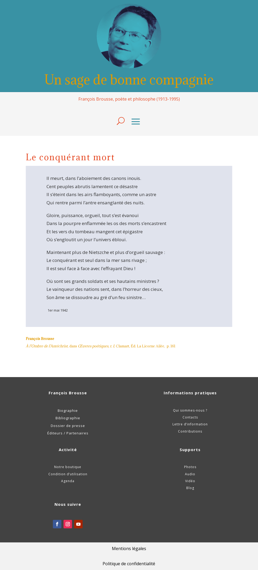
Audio (190, 474)
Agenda (67, 481)
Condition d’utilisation (67, 474)
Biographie (68, 410)
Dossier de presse (68, 425)
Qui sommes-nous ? (190, 410)
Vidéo (190, 481)
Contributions (190, 431)
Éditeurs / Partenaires (67, 433)
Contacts (190, 417)
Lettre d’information (190, 424)
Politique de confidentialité (129, 564)
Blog (190, 488)
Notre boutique (67, 467)
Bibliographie (68, 418)
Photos (190, 467)
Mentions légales (129, 548)
